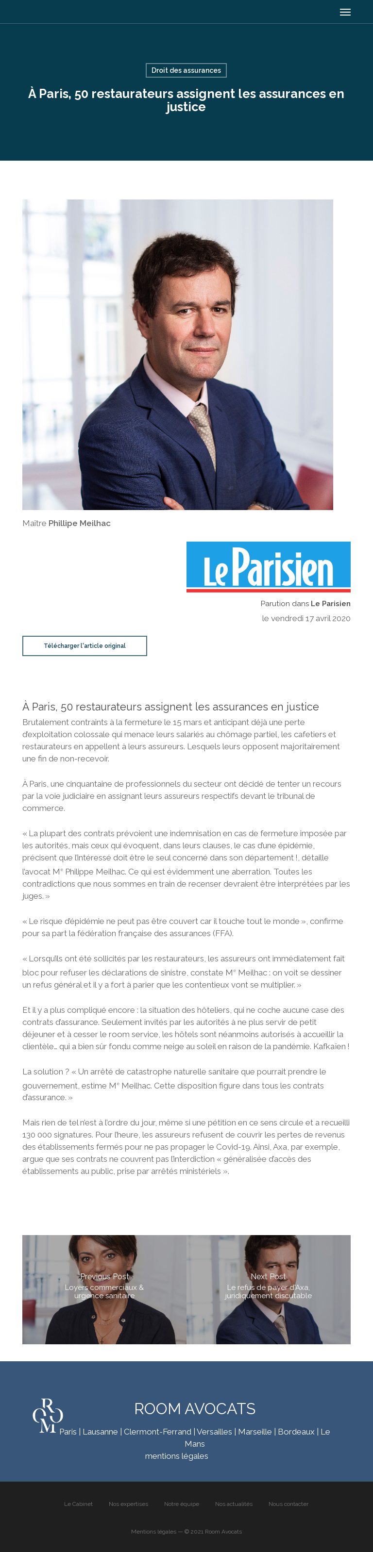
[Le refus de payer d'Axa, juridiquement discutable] (268, 1289)
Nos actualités (234, 1504)
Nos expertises (128, 1504)
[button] (345, 12)
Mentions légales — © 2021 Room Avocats (186, 1531)
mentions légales (176, 1456)
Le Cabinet (78, 1504)
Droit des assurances (186, 70)
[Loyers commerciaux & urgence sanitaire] (104, 1289)
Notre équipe (181, 1504)
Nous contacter (288, 1504)
